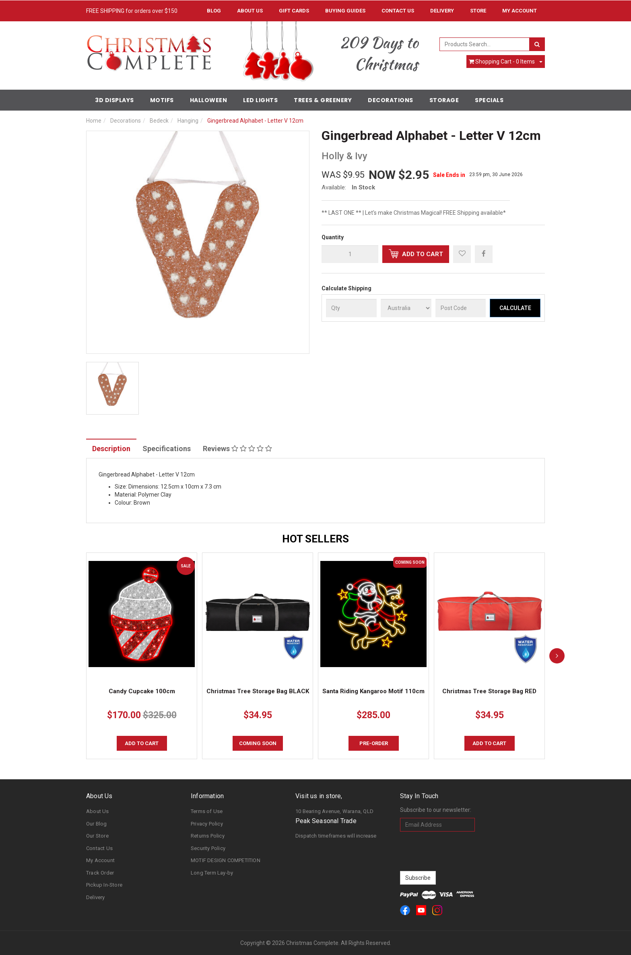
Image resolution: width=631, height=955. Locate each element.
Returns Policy (208, 836)
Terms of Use (207, 811)
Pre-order (373, 743)
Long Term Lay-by (212, 873)
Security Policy (208, 848)
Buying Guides (345, 11)
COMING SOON (257, 743)
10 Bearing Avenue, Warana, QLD (334, 811)
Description (111, 448)
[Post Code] (460, 308)
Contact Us (397, 11)
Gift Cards (294, 11)
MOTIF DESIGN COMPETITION (225, 860)
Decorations (390, 100)
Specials (489, 100)
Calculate (515, 308)
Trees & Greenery (323, 100)
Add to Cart (416, 253)
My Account (100, 860)
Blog (214, 11)
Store (478, 11)
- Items (502, 61)
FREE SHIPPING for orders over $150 (131, 11)
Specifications (166, 448)
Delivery (442, 11)
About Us (250, 11)
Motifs (162, 100)
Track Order (100, 873)
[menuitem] (484, 253)
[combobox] (484, 44)
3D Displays (114, 100)
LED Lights (260, 100)
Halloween (208, 100)
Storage (444, 100)
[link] (405, 910)
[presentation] (461, 851)
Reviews (237, 448)
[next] (557, 655)
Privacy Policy (207, 824)
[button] (462, 254)
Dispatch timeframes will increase (336, 836)
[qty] (350, 254)
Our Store (97, 836)
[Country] (406, 308)
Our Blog (96, 824)
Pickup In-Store (104, 885)
